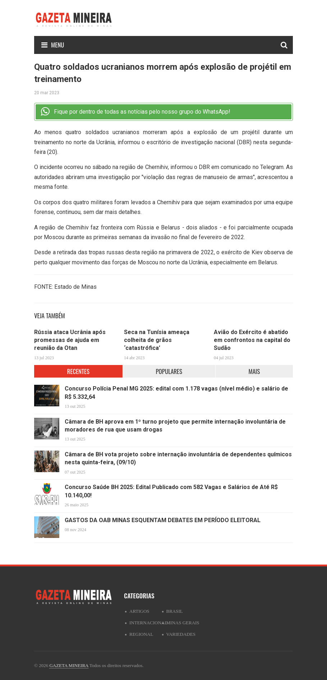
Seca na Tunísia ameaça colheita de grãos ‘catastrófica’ (156, 340)
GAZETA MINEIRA (68, 665)
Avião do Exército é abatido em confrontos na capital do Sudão (252, 340)
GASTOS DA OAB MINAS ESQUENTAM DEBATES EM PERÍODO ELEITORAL (163, 520)
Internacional (148, 622)
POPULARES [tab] (169, 371)
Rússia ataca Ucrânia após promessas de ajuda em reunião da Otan (70, 340)
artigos (139, 611)
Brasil (174, 611)
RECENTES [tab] (78, 371)
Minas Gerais (182, 622)
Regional (141, 634)
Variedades (180, 634)
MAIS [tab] (254, 371)
